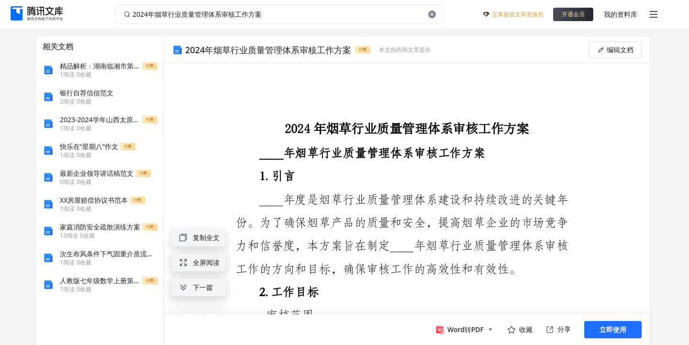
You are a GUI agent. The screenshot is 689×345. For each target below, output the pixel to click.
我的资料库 (620, 14)
